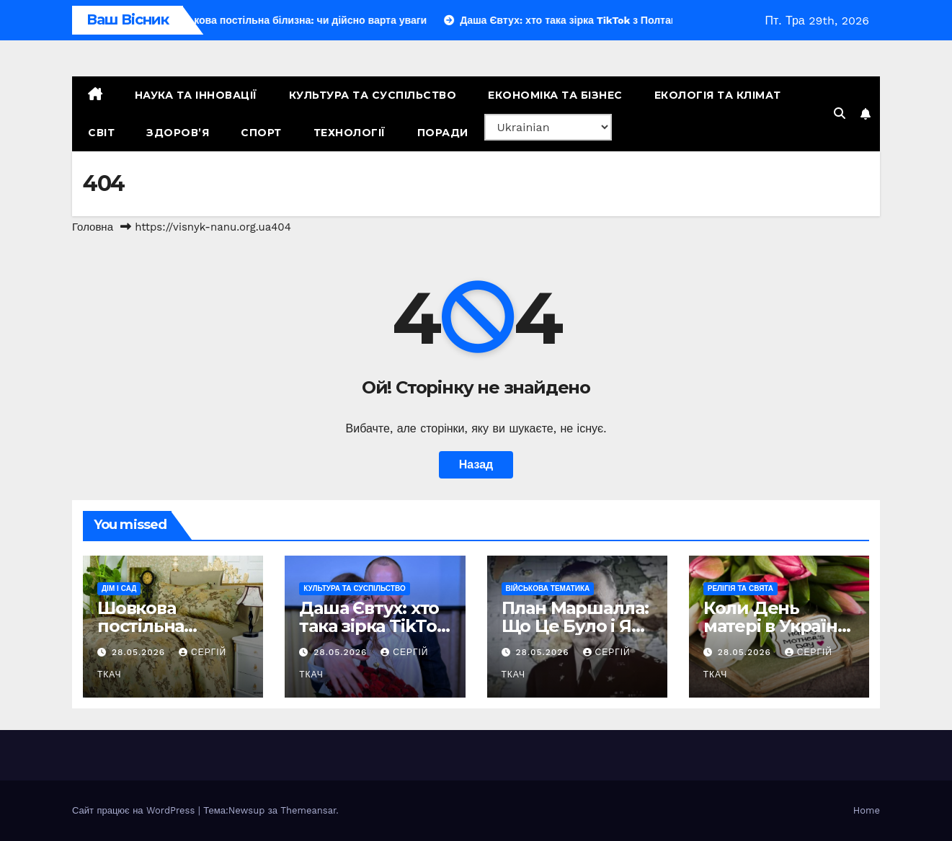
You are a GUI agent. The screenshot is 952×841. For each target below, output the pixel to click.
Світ (101, 132)
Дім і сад (119, 588)
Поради (442, 132)
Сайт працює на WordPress (135, 810)
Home (866, 810)
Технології (349, 132)
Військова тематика (548, 588)
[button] (839, 113)
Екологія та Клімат (717, 95)
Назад (476, 464)
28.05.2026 (140, 652)
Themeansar (308, 810)
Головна (92, 227)
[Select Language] (548, 127)
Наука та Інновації (196, 95)
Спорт (261, 132)
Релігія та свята (740, 588)
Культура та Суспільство (373, 95)
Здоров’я (177, 132)
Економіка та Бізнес (555, 95)
